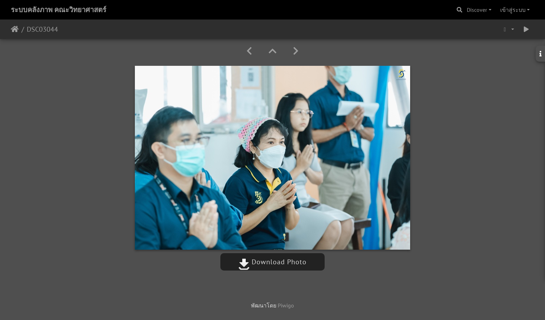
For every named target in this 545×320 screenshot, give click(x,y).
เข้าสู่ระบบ (513, 9)
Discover (477, 9)
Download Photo (272, 261)
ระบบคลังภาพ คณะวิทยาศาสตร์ (58, 9)
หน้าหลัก (15, 29)
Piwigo (286, 305)
